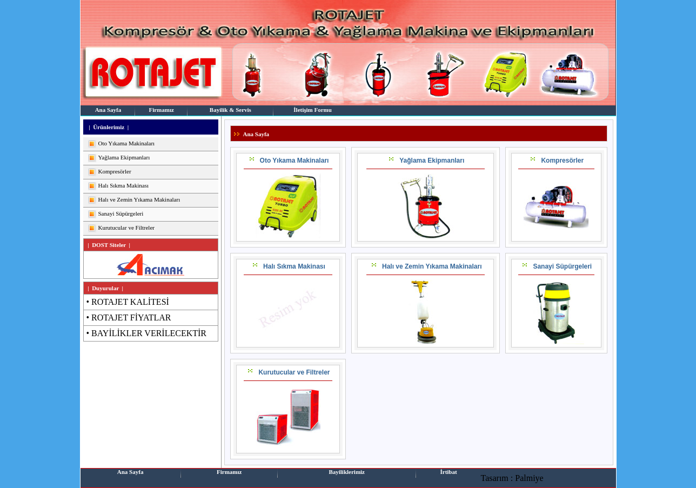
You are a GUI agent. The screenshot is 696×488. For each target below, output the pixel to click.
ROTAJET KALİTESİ (130, 301)
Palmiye (529, 478)
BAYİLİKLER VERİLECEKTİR (148, 333)
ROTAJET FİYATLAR (131, 317)
